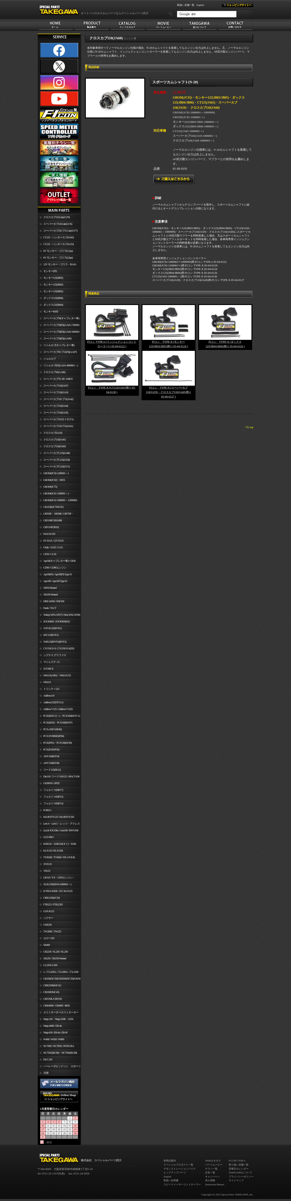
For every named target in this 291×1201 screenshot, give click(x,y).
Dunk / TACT (49, 608)
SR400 (46, 945)
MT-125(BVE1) (51, 635)
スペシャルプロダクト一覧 (178, 1164)
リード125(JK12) (52, 769)
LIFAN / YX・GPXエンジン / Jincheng (56, 878)
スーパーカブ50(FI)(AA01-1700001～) (59, 325)
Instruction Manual (214, 1184)
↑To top (249, 427)
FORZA (47, 810)
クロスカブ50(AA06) (54, 372)
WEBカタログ (212, 1160)
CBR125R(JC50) (51, 897)
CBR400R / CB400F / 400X (56, 1005)
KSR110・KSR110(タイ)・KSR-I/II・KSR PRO (57, 844)
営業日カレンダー (239, 1168)
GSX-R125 (48, 911)
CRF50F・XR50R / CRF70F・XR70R (56, 514)
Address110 (48, 695)
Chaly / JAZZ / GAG (53, 547)
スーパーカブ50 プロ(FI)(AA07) (60, 352)
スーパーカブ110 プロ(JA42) (58, 399)
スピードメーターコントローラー (182, 1184)
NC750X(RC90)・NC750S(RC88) (60, 1052)
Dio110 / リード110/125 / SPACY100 (61, 776)
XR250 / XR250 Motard (54, 958)
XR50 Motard (50, 587)
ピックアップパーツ (175, 1172)
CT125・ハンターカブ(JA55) (58, 244)
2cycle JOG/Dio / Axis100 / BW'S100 (60, 830)
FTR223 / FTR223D (53, 904)
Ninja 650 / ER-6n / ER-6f (55, 1032)
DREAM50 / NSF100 (53, 601)
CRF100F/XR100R (52, 520)
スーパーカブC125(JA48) (56, 453)
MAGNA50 (49, 533)
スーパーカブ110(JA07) (55, 385)
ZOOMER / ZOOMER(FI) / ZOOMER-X (54, 622)
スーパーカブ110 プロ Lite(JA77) (60, 230)
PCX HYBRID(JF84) (53, 736)
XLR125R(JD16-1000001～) (57, 884)
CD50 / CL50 (49, 554)
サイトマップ (236, 1180)
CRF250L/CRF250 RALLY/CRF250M (50, 999)
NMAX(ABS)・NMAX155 (57, 675)
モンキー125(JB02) (53, 291)
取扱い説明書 (171, 1180)
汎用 (45, 1073)
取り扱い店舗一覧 (239, 1164)
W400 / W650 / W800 (53, 1039)
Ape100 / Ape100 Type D (55, 581)
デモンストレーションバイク (180, 1168)
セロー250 (48, 938)
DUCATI (47, 1059)
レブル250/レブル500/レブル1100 (60, 971)
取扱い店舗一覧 (185, 5)
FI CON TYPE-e (237, 1160)
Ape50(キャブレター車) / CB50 (59, 560)
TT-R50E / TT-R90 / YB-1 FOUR (59, 857)
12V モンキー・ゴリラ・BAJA (59, 264)
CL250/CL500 (50, 965)
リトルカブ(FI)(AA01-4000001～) (60, 365)
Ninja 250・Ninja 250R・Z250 (58, 1019)
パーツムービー (213, 1164)
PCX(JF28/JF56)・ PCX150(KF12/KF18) (50, 750)
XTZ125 (47, 864)
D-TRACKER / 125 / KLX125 (58, 891)
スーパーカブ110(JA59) (55, 412)
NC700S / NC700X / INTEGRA (58, 1046)
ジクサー (48, 918)
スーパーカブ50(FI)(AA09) (57, 338)
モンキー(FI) (50, 271)
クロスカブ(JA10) (52, 432)
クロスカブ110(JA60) (54, 446)
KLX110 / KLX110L (53, 850)
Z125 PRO (48, 837)
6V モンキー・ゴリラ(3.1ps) (58, 250)
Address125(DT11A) (53, 702)
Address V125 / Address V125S (58, 709)
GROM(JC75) (50, 486)
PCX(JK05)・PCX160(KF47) (57, 722)
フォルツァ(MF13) (53, 803)
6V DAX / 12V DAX (53, 540)
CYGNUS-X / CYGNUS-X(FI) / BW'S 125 (56, 649)
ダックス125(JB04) (53, 304)
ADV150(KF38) (51, 763)
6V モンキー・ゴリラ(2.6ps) (58, 257)
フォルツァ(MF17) (53, 790)
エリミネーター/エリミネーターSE (58, 1013)
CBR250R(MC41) (52, 985)
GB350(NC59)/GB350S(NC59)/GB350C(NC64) (61, 978)
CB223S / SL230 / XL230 (55, 951)
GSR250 (47, 924)
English (200, 5)
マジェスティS (51, 662)
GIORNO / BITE (51, 783)
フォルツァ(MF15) (53, 796)
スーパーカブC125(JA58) (56, 459)
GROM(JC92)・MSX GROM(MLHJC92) (51, 480)
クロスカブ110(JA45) (54, 439)
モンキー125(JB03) (53, 284)
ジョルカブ (49, 358)
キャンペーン (212, 1176)
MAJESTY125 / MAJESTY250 (58, 816)
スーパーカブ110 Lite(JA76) (57, 224)
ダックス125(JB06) (53, 298)
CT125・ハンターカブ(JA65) (58, 237)
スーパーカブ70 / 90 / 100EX (58, 378)
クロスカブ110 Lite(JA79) (56, 217)
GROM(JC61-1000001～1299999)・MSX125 (58, 501)
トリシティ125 (51, 688)
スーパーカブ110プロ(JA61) (58, 426)
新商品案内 (170, 1160)
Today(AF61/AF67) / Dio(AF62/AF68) (61, 614)
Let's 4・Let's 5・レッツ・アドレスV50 (59, 824)
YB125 (46, 870)
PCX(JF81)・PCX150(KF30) (57, 742)
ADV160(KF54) (51, 756)
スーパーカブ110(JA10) (55, 392)
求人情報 (210, 1180)
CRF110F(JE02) (51, 527)
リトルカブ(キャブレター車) (58, 345)
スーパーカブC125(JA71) (56, 466)
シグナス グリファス (54, 655)
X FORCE (48, 668)
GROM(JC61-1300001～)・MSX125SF (54, 494)
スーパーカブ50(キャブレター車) (61, 318)
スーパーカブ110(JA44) (55, 405)
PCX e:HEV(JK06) (52, 729)
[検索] (206, 14)
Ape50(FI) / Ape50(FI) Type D (57, 574)
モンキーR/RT (50, 311)
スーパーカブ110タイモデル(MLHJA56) (56, 420)
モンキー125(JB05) (53, 277)
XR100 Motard (50, 594)
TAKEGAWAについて (240, 1172)
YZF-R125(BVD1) (52, 628)
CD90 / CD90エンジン (54, 567)
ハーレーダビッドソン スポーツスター (59, 1067)
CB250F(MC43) (51, 992)
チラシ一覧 (211, 1168)
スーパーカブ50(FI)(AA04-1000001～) (59, 332)
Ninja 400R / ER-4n (52, 1025)
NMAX (47, 682)
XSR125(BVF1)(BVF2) (55, 641)
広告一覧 (210, 1172)
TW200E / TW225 (52, 931)
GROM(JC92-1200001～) (56, 473)
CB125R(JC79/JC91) (53, 507)
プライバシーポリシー (241, 1176)
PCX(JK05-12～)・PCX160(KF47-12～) (59, 716)
